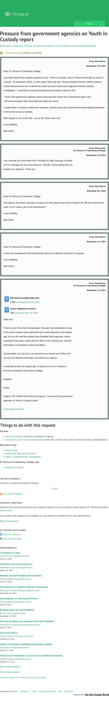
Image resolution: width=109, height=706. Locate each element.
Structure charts (8, 632)
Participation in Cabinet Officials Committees (24, 587)
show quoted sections (13, 409)
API (60, 691)
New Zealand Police (11, 579)
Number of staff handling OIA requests (21, 575)
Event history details (9, 672)
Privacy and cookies (47, 691)
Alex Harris (6, 45)
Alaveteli (13, 691)
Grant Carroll (27, 636)
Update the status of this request (20, 453)
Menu (89, 24)
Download (20, 302)
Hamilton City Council (11, 568)
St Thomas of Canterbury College (77, 45)
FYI (17, 14)
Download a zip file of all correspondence (24, 440)
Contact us (24, 691)
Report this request (9, 521)
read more (5, 510)
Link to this (104, 136)
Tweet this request (11, 534)
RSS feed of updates (12, 494)
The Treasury (7, 613)
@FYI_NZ (69, 691)
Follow (54, 488)
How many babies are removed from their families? (27, 621)
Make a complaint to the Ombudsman (23, 457)
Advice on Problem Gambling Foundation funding (26, 644)
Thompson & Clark (10, 552)
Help (34, 691)
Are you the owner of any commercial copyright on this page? (23, 678)
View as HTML (33, 302)
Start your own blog (12, 539)
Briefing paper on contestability (17, 609)
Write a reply (11, 450)
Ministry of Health (10, 556)
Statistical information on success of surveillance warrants (31, 655)
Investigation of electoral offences (19, 598)
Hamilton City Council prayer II (16, 564)
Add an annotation (14, 436)
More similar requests (10, 667)
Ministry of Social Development (15, 590)
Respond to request (14, 467)
